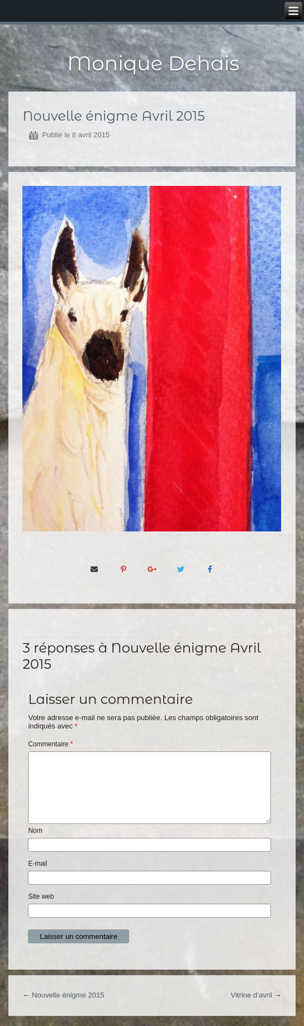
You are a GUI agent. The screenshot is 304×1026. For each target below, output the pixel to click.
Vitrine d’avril (251, 995)
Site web (41, 896)
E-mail (37, 863)
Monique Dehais (153, 63)
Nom (35, 831)
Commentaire (50, 744)
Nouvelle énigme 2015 (68, 995)
